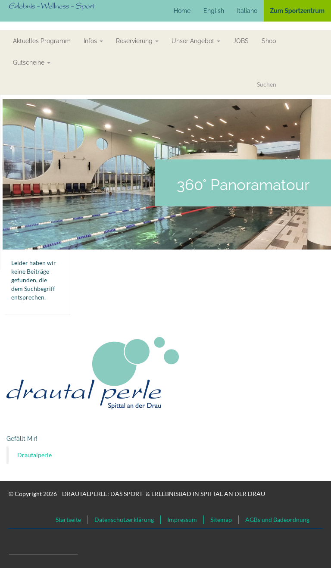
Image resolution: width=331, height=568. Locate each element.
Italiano (247, 10)
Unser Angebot (196, 40)
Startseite (68, 519)
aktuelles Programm (42, 40)
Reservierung (137, 40)
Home (182, 10)
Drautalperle (34, 455)
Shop (269, 40)
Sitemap (221, 519)
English (213, 10)
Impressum (182, 519)
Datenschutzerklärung (124, 519)
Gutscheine (31, 62)
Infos (93, 40)
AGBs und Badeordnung (277, 519)
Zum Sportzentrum (297, 10)
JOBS (241, 40)
